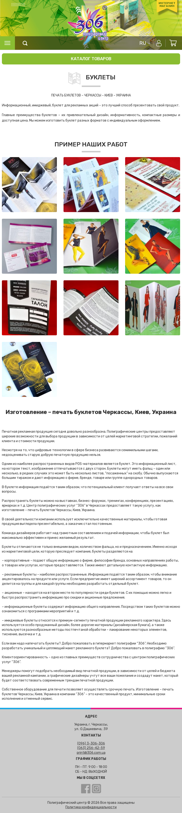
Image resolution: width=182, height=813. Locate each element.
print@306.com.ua (91, 753)
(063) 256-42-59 (91, 748)
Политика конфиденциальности (91, 807)
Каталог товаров (91, 58)
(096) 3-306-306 (91, 743)
